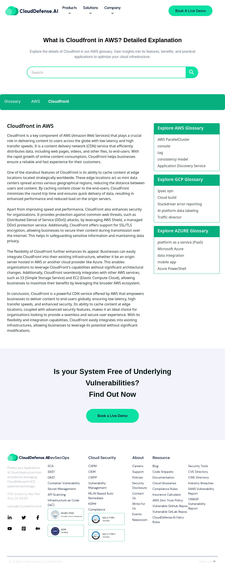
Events (137, 514)
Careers (137, 466)
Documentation (163, 477)
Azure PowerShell (172, 268)
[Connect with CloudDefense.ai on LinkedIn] (14, 517)
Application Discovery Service (181, 165)
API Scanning (57, 495)
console (164, 146)
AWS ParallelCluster (174, 139)
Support (138, 472)
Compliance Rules (165, 489)
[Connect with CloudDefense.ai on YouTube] (14, 528)
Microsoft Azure (170, 248)
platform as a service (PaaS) (180, 242)
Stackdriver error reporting (180, 204)
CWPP (92, 477)
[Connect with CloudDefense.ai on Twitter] (29, 517)
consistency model (173, 159)
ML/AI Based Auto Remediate (100, 495)
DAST (51, 477)
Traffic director (169, 217)
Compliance (96, 509)
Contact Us (138, 495)
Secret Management (62, 489)
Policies (137, 477)
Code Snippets (162, 472)
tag (160, 152)
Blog (155, 466)
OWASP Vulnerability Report (196, 503)
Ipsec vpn (165, 190)
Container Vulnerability (64, 483)
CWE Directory (198, 477)
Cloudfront (58, 101)
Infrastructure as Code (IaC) (63, 502)
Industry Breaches (200, 483)
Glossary (12, 101)
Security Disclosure (138, 485)
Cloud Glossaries (164, 483)
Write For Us (138, 506)
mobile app (167, 262)
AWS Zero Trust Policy (167, 500)
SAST (51, 472)
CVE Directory (198, 472)
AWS (35, 101)
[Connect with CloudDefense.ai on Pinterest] (29, 528)
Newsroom (138, 520)
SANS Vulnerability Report (201, 491)
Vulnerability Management (97, 485)
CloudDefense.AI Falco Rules (168, 519)
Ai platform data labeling (178, 210)
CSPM (92, 466)
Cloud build (167, 197)
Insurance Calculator (166, 495)
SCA (51, 466)
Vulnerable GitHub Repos (170, 506)
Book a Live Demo (112, 416)
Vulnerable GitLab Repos (169, 512)
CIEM (92, 472)
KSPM (92, 504)
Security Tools (198, 466)
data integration (171, 255)
